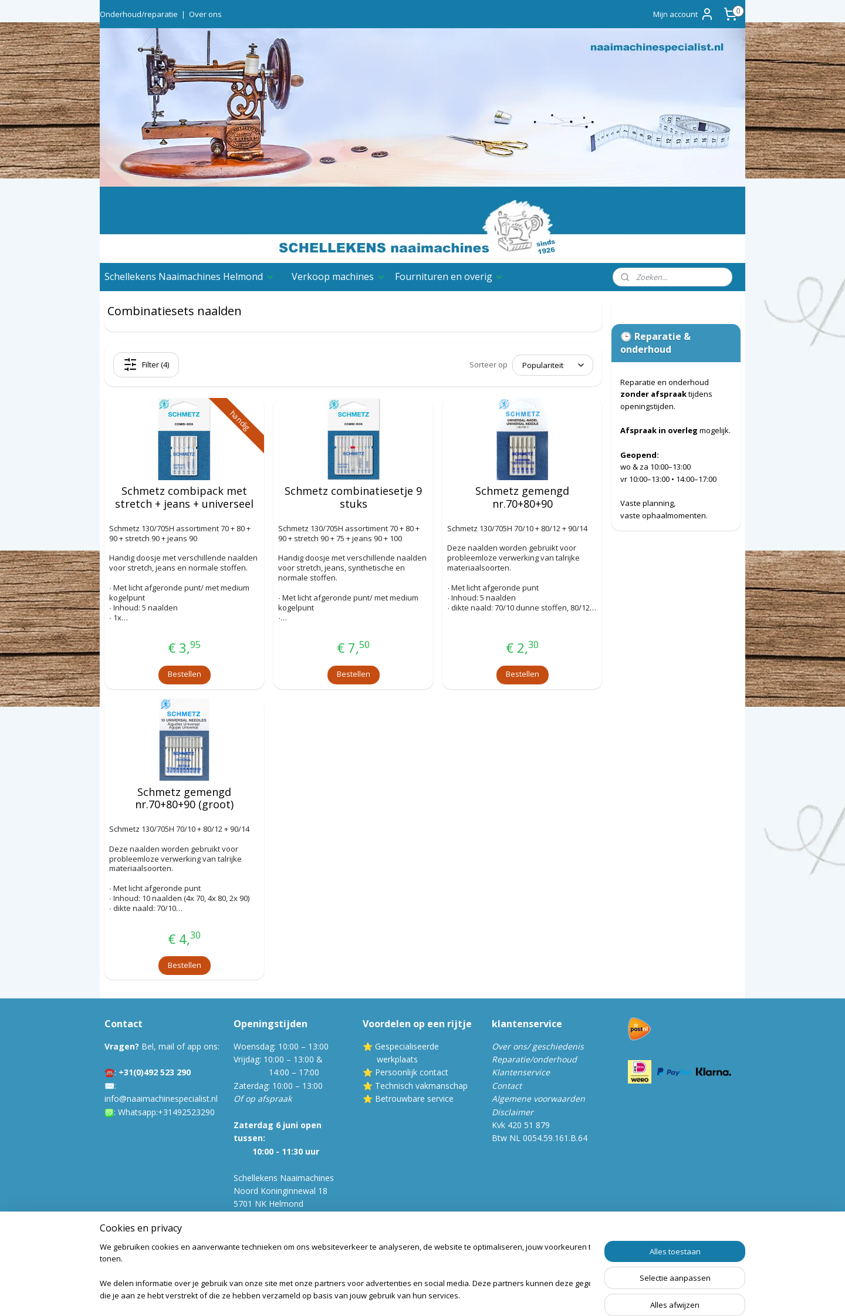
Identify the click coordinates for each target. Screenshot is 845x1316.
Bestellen (184, 674)
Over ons (205, 14)
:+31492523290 (185, 1112)
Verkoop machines (339, 276)
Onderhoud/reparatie (139, 14)
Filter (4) (146, 364)
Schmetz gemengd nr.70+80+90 (522, 497)
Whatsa (132, 1112)
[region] (345, 1272)
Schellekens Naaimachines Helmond (189, 276)
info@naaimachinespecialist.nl (161, 1098)
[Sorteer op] (553, 365)
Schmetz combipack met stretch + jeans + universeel (184, 497)
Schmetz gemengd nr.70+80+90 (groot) (184, 798)
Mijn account (683, 14)
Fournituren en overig (449, 276)
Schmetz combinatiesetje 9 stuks (353, 497)
